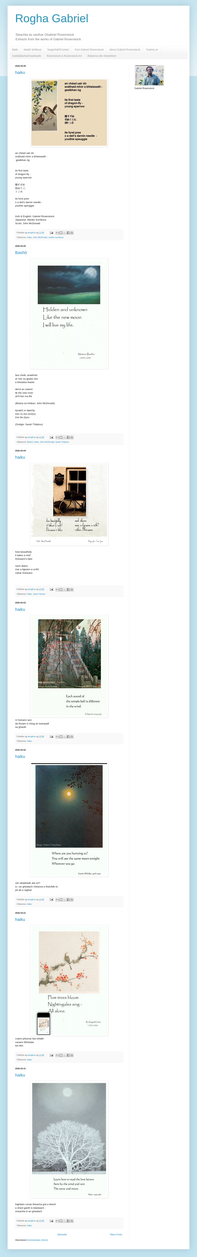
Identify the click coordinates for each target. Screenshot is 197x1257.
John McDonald (40, 237)
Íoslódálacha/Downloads (26, 55)
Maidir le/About (32, 49)
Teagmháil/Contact (58, 49)
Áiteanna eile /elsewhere (101, 55)
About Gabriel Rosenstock (124, 49)
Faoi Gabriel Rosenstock (89, 49)
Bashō (21, 252)
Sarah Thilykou (62, 442)
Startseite (62, 1234)
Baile (15, 49)
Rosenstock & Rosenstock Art (64, 55)
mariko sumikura (55, 237)
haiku (20, 72)
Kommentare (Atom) (37, 1240)
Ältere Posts (116, 1234)
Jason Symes (39, 594)
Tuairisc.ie (152, 49)
